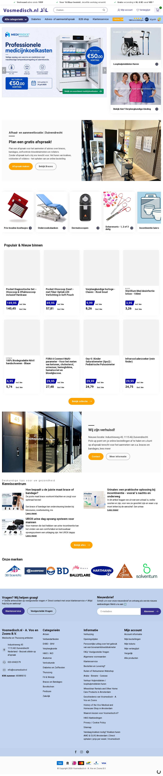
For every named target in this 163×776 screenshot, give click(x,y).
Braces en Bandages (52, 682)
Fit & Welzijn (49, 677)
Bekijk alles (82, 545)
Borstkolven (48, 686)
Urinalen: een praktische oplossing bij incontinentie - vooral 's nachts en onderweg (131, 493)
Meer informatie (118, 456)
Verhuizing (89, 634)
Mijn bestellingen (132, 639)
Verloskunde (49, 663)
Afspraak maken (20, 166)
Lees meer (31, 513)
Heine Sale (119, 19)
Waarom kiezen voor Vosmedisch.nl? (101, 713)
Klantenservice (101, 19)
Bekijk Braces (46, 166)
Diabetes (36, 19)
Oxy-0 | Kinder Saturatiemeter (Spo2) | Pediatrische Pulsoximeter (100, 361)
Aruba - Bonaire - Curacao (96, 676)
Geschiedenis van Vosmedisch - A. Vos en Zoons (100, 698)
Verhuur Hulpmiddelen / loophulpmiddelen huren (95, 682)
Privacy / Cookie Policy (95, 722)
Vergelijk (128, 653)
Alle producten (131, 658)
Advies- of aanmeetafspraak (60, 19)
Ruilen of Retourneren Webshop (99, 671)
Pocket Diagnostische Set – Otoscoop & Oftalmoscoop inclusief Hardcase (21, 292)
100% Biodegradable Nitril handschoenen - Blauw (20, 362)
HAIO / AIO (48, 653)
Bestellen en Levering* (94, 666)
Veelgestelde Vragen (41, 611)
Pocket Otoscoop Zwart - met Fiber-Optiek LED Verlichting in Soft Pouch (60, 292)
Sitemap (87, 727)
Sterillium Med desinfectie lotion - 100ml (139, 292)
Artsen (46, 634)
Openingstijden (91, 639)
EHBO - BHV (48, 644)
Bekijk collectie (82, 401)
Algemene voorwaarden (95, 656)
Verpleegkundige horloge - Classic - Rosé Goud (100, 290)
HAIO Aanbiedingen (93, 718)
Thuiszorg (47, 672)
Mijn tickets (129, 644)
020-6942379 (14, 662)
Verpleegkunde (50, 648)
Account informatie (133, 634)
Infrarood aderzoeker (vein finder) (140, 360)
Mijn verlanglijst (131, 648)
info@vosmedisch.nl (17, 670)
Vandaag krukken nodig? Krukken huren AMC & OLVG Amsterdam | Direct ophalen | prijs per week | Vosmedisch (102, 735)
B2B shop (84, 19)
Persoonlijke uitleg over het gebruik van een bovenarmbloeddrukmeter (100, 646)
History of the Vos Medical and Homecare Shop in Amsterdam (98, 707)
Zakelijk (46, 696)
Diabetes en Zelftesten (54, 667)
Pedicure (47, 691)
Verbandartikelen (51, 639)
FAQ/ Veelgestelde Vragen (96, 652)
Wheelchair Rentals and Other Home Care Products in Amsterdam (101, 690)
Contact (96, 456)
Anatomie (47, 658)
